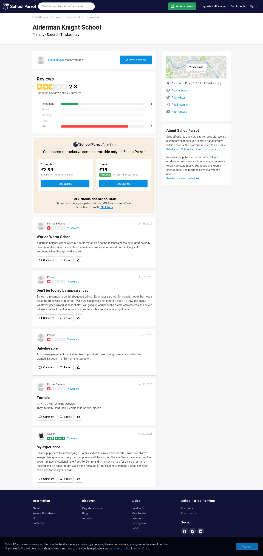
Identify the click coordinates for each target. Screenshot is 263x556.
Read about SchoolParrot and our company (192, 149)
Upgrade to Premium (213, 6)
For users (187, 508)
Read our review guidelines (182, 178)
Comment (48, 260)
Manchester (139, 513)
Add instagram (180, 105)
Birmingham (139, 523)
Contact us (39, 523)
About (36, 508)
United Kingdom (41, 17)
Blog (85, 513)
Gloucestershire (74, 17)
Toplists (87, 518)
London (136, 508)
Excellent (48, 104)
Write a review (185, 6)
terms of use (141, 548)
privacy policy (122, 548)
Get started (65, 184)
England (57, 17)
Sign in (254, 6)
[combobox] (66, 6)
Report (68, 260)
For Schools (238, 6)
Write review (136, 60)
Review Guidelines (43, 513)
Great (45, 109)
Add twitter (178, 98)
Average (47, 115)
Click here (106, 207)
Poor (45, 121)
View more (73, 228)
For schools (188, 513)
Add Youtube (179, 112)
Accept (247, 547)
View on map (196, 67)
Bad (44, 126)
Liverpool (137, 518)
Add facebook (180, 90)
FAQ (35, 518)
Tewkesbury (94, 17)
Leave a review (57, 60)
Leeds (136, 528)
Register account (92, 508)
